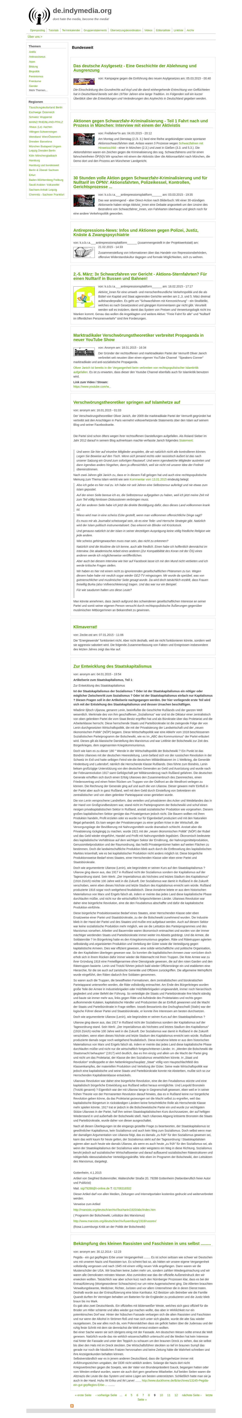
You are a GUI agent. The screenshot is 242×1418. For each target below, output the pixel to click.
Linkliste (178, 30)
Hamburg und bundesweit (44, 165)
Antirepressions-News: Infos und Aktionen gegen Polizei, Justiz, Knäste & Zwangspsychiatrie (135, 232)
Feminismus (36, 76)
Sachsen (53, 170)
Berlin (59, 107)
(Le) (39, 126)
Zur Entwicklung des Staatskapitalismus (112, 666)
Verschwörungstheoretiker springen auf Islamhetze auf (126, 402)
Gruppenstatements (95, 30)
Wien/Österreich (51, 136)
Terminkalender (71, 30)
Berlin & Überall (38, 170)
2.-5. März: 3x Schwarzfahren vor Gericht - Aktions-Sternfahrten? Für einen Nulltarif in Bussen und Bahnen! (140, 276)
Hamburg (34, 160)
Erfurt (32, 175)
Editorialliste (163, 30)
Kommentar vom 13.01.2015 (149, 479)
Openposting (37, 30)
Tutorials (54, 30)
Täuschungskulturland (42, 107)
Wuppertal (46, 117)
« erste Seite (83, 1395)
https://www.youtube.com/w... (92, 386)
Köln (31, 155)
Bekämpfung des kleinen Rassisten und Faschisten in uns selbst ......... (142, 1243)
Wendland (35, 136)
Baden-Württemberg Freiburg (46, 180)
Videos (148, 30)
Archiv (190, 30)
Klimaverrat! (85, 627)
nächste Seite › (191, 1395)
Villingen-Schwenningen (43, 131)
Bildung (33, 66)
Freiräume (35, 81)
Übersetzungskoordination (125, 30)
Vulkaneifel (52, 184)
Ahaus (33, 126)
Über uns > (35, 36)
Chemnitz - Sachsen (41, 194)
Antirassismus (37, 56)
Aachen (47, 126)
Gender (33, 86)
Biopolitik (34, 71)
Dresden (34, 141)
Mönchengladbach (46, 155)
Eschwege (35, 112)
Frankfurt (59, 194)
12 (176, 1395)
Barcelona (46, 141)
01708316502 (122, 1188)
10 (161, 1395)
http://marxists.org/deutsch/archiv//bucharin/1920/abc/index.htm (114, 1209)
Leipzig (53, 189)
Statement (186, 440)
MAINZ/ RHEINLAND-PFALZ (46, 122)
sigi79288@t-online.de (95, 1188)
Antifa (32, 51)
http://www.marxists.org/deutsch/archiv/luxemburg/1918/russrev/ (114, 1221)
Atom (32, 61)
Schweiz (34, 117)
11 (168, 1395)
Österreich (48, 112)
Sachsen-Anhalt (38, 189)
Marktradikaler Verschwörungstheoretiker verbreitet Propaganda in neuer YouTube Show (138, 337)
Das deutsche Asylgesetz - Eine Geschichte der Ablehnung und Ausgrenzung (135, 67)
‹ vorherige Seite (106, 1395)
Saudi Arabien (37, 184)
